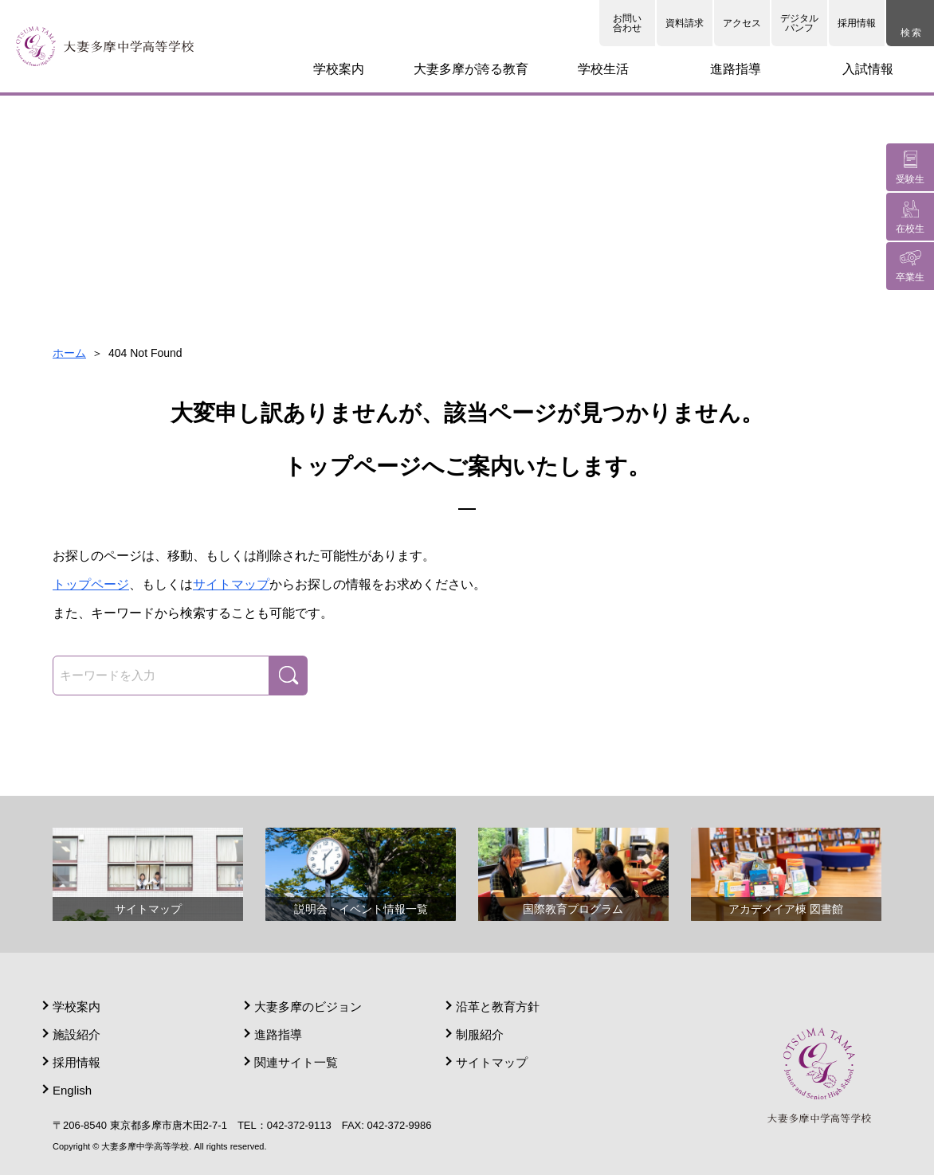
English (72, 1090)
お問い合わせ (627, 23)
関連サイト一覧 (296, 1062)
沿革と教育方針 (498, 1006)
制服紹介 (480, 1034)
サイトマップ (231, 584)
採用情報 (857, 23)
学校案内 (76, 1006)
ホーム (69, 353)
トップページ (91, 584)
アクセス (742, 23)
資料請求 (684, 23)
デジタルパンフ (799, 23)
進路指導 (278, 1034)
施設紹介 (76, 1034)
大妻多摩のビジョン (308, 1006)
